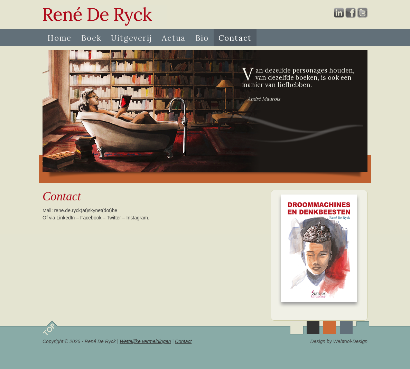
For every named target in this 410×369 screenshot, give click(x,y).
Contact (235, 38)
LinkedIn (65, 217)
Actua (174, 38)
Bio (201, 38)
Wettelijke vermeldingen (145, 341)
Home (59, 38)
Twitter (114, 217)
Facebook (90, 217)
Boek (91, 38)
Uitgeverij (131, 38)
